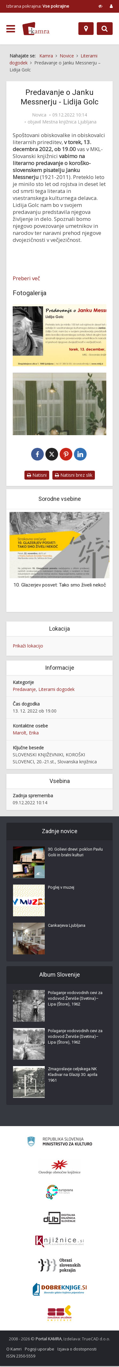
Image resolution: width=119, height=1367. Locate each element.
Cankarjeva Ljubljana (66, 926)
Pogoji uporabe (39, 1350)
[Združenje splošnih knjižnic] (59, 1314)
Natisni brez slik (73, 476)
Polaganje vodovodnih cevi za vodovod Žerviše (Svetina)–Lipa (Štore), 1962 (75, 999)
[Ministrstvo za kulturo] (59, 1143)
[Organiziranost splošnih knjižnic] (59, 1168)
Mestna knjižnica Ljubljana (69, 122)
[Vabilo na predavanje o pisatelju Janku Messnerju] (59, 335)
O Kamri (14, 1350)
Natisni (37, 476)
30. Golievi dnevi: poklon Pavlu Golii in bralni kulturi (75, 853)
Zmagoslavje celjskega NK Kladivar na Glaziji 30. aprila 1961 (72, 1075)
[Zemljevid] (86, 28)
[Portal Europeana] (59, 1193)
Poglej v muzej (61, 888)
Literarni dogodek (56, 690)
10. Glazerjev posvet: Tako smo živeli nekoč (59, 585)
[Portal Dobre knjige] (60, 1290)
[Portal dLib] (59, 1219)
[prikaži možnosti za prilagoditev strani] (100, 6)
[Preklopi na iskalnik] (105, 28)
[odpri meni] (10, 29)
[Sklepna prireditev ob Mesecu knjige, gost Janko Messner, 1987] (59, 404)
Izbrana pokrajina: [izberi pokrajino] (37, 6)
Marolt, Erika (26, 734)
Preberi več (26, 278)
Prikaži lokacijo (28, 646)
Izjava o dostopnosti (76, 1350)
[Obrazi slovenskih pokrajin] (59, 1266)
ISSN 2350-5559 (20, 1357)
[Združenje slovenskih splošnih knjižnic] (59, 1242)
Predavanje (24, 690)
